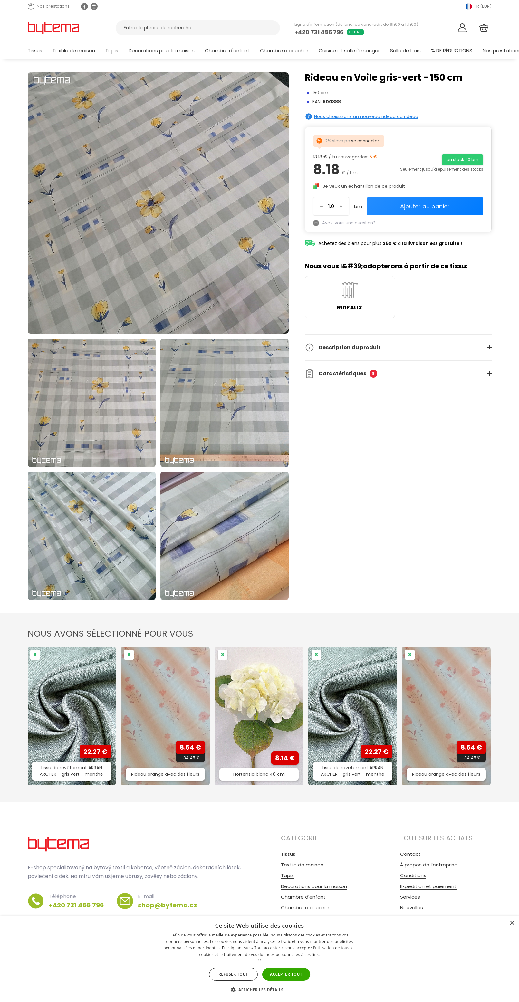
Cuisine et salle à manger (349, 50)
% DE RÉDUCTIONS (451, 50)
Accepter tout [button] (286, 974)
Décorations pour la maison (162, 50)
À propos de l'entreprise (428, 864)
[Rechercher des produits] (198, 27)
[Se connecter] (462, 27)
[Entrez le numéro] (331, 206)
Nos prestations (49, 6)
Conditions (413, 875)
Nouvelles (411, 907)
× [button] (511, 923)
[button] (260, 990)
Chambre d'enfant (227, 50)
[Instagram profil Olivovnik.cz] (94, 6)
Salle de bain (405, 50)
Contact (410, 854)
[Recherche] (271, 28)
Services (410, 897)
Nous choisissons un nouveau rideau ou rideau (366, 116)
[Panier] (484, 27)
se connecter (365, 141)
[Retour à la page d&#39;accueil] (53, 28)
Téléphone (76, 901)
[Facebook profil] (84, 6)
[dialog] (259, 959)
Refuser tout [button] (233, 974)
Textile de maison (74, 50)
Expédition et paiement (428, 886)
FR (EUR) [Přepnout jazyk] (479, 6)
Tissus (35, 50)
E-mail (167, 901)
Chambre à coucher (284, 50)
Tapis (111, 50)
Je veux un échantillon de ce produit (364, 186)
